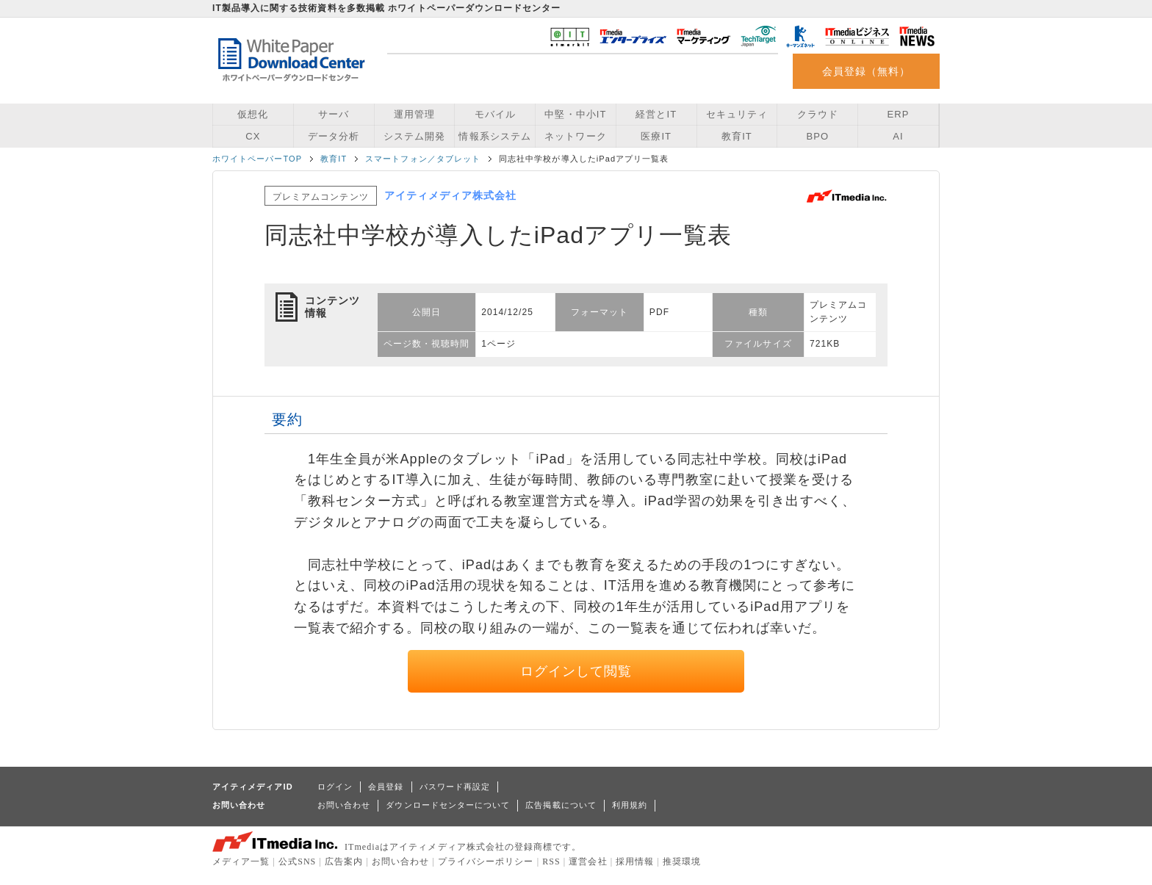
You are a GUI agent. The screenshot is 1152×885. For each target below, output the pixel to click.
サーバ (333, 114)
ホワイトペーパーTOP (257, 158)
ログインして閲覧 (576, 671)
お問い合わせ (343, 805)
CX (252, 136)
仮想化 (252, 114)
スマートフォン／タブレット (422, 158)
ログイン (335, 786)
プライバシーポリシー (486, 861)
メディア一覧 (241, 861)
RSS (551, 861)
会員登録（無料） (866, 71)
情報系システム (494, 136)
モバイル (495, 114)
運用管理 (414, 114)
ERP (899, 114)
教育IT (736, 136)
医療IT (656, 136)
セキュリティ (737, 114)
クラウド (817, 114)
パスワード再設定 (455, 786)
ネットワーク (575, 136)
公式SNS (297, 861)
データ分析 (333, 136)
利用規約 (629, 805)
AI (898, 136)
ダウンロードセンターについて (448, 805)
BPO (817, 136)
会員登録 (385, 786)
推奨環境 (682, 861)
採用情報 (635, 861)
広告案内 (344, 861)
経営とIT (656, 114)
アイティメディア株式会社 (450, 195)
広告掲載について (561, 805)
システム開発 (414, 136)
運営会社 (588, 861)
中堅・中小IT (575, 114)
